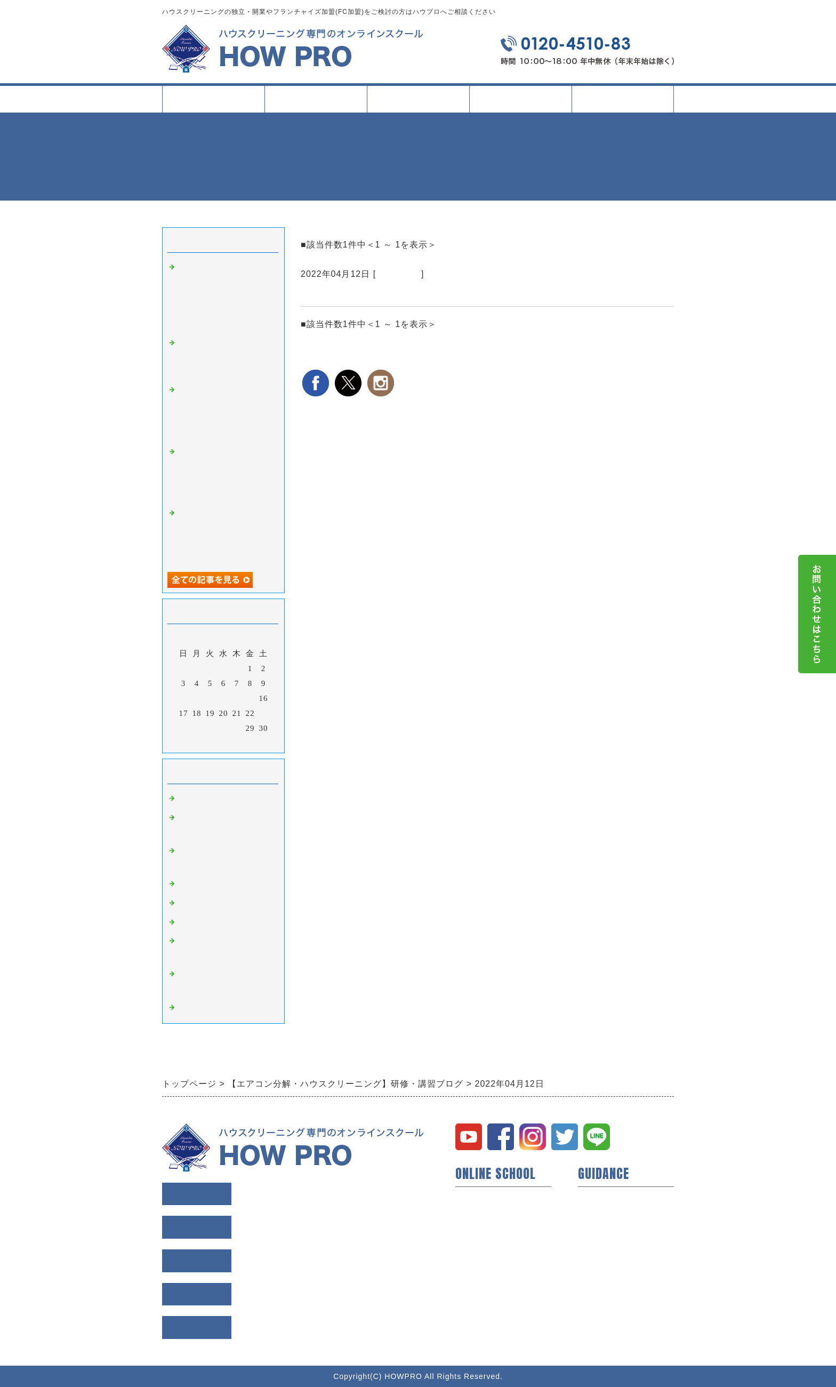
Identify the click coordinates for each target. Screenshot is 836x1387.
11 (196, 698)
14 (237, 698)
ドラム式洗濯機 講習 (220, 922)
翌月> (245, 742)
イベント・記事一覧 (520, 99)
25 (197, 728)
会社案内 (623, 103)
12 (210, 698)
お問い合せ (599, 1283)
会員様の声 (599, 1215)
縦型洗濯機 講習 (212, 903)
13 (223, 698)
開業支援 (472, 1215)
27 (223, 728)
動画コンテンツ (485, 1249)
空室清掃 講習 (208, 1007)
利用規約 (595, 1249)
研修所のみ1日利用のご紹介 (364, 293)
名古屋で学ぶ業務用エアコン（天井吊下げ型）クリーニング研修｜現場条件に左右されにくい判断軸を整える (225, 295)
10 (183, 698)
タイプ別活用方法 (418, 103)
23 (263, 713)
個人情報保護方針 (612, 1266)
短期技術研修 (481, 1232)
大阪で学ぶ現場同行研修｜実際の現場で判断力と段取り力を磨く (225, 357)
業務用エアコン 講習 (220, 884)
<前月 (201, 742)
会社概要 (595, 1232)
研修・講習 (398, 273)
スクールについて (315, 103)
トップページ (213, 99)
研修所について (485, 1266)
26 (210, 728)
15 (250, 698)
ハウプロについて (489, 1198)
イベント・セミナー (493, 1283)
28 (237, 728)
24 (183, 728)
